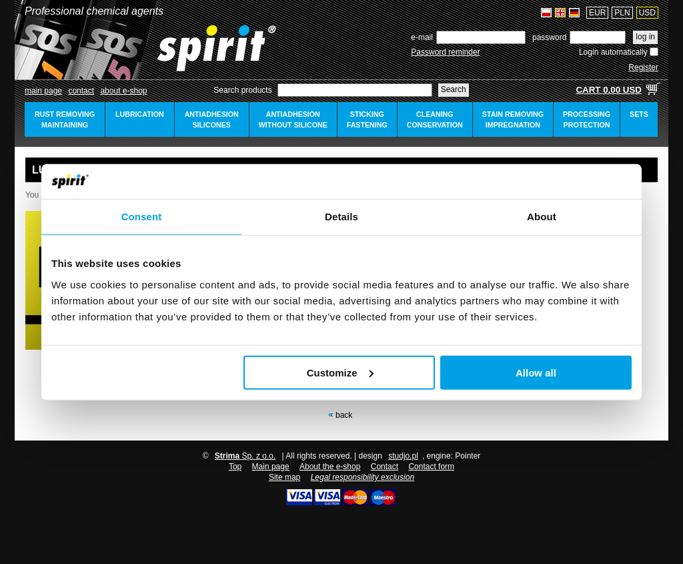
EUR (597, 12)
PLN (622, 12)
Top (235, 466)
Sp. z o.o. (245, 456)
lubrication (139, 114)
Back (343, 415)
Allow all (536, 372)
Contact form (431, 466)
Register (643, 67)
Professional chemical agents (94, 11)
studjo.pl (403, 456)
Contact (81, 90)
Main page (43, 90)
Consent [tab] (141, 216)
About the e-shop (329, 466)
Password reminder (445, 52)
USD (647, 12)
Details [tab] (341, 216)
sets (639, 114)
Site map (284, 477)
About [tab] (541, 216)
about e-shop (123, 90)
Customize (340, 372)
